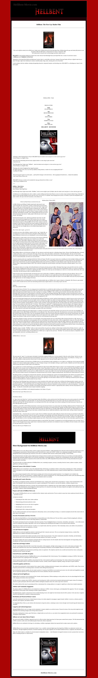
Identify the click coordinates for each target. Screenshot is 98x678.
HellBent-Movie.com (25, 4)
